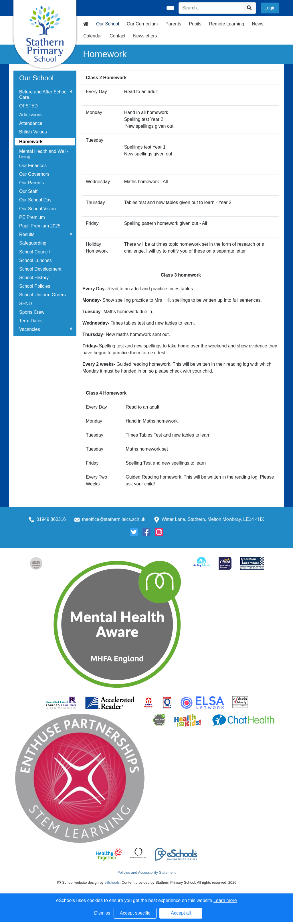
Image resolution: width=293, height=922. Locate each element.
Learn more (225, 900)
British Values (33, 131)
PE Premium (32, 217)
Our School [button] (107, 23)
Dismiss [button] (102, 913)
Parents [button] (173, 23)
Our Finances (33, 165)
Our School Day (35, 199)
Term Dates (31, 320)
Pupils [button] (195, 23)
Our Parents (31, 182)
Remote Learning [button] (226, 23)
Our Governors (34, 174)
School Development (40, 269)
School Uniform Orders (42, 294)
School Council (34, 251)
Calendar (92, 35)
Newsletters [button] (145, 35)
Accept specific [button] (135, 913)
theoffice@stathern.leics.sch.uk (113, 519)
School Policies (34, 286)
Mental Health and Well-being (43, 154)
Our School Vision (37, 208)
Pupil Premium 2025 (39, 225)
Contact (117, 35)
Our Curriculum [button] (142, 23)
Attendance (30, 123)
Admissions (31, 114)
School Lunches (35, 260)
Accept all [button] (181, 913)
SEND (25, 303)
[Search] (211, 8)
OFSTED (28, 105)
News (257, 23)
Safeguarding (32, 243)
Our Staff (28, 191)
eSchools (112, 882)
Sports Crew (31, 312)
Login (270, 7)
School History (34, 277)
